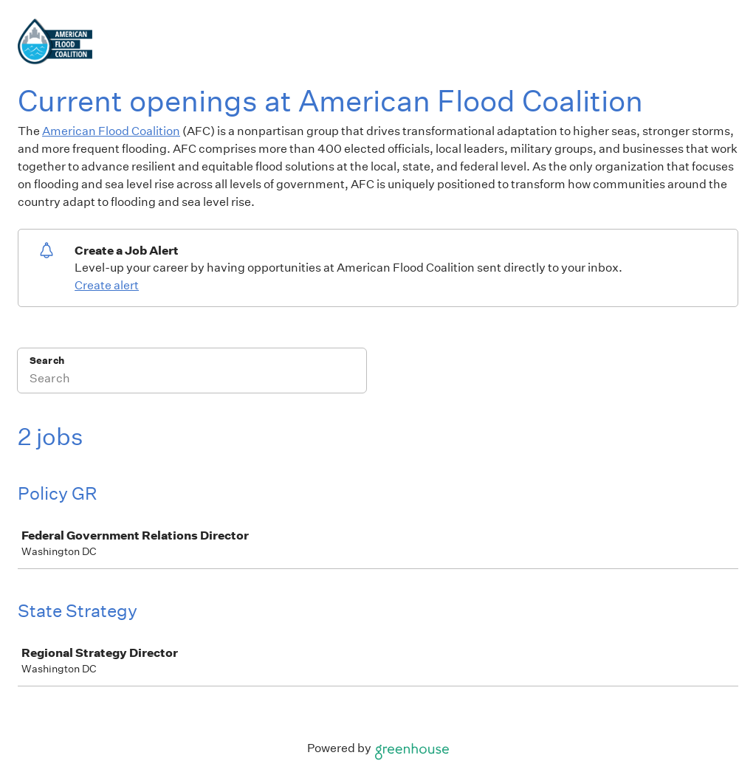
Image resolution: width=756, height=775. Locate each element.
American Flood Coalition (111, 131)
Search (47, 360)
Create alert (107, 285)
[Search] (192, 380)
